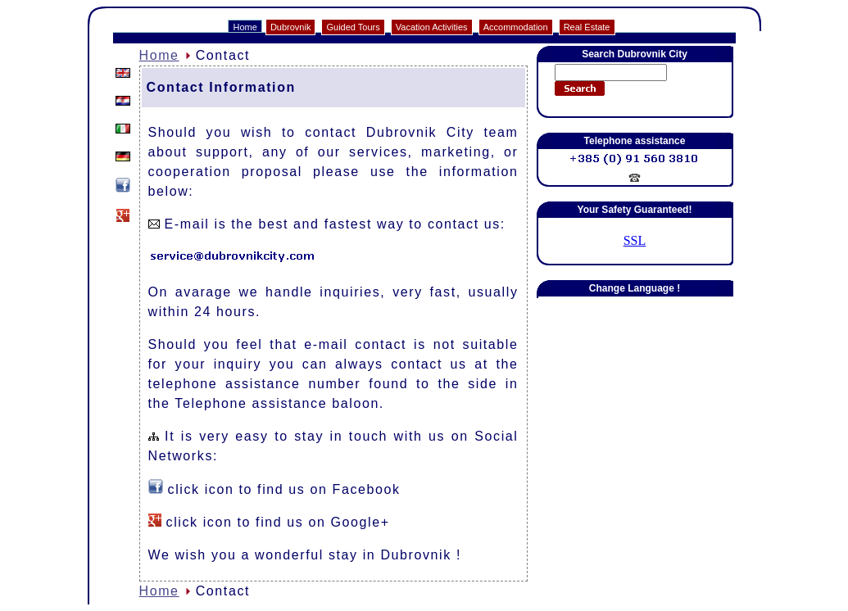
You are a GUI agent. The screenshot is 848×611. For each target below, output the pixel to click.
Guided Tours (352, 27)
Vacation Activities (432, 27)
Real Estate (587, 27)
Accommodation (515, 27)
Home (244, 27)
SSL (635, 240)
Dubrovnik (290, 27)
